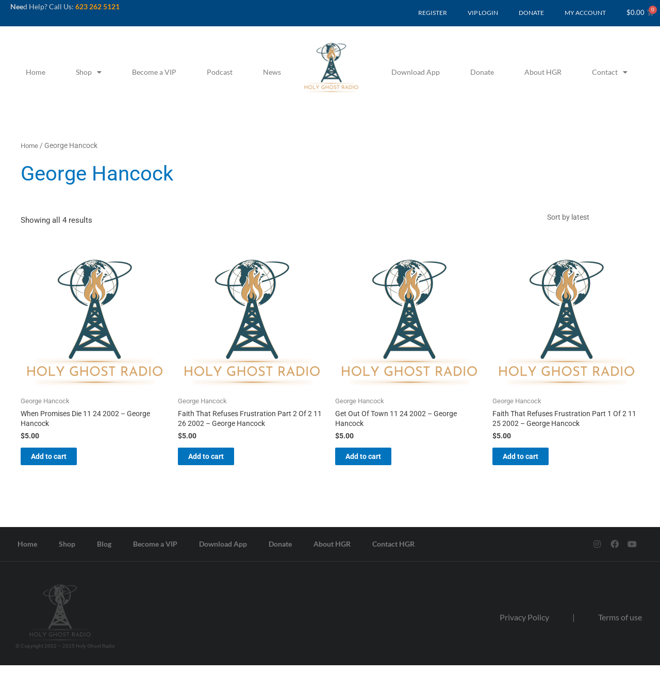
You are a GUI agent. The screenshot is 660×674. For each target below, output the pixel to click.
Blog (104, 552)
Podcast (220, 72)
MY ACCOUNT (585, 13)
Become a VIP (154, 72)
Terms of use (620, 625)
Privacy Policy (524, 625)
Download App (415, 72)
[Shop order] (590, 218)
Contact (610, 72)
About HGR (543, 72)
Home (35, 72)
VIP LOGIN (483, 13)
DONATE (531, 13)
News (272, 72)
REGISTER (432, 13)
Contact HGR (393, 552)
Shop (89, 72)
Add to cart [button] (60, 463)
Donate (482, 72)
